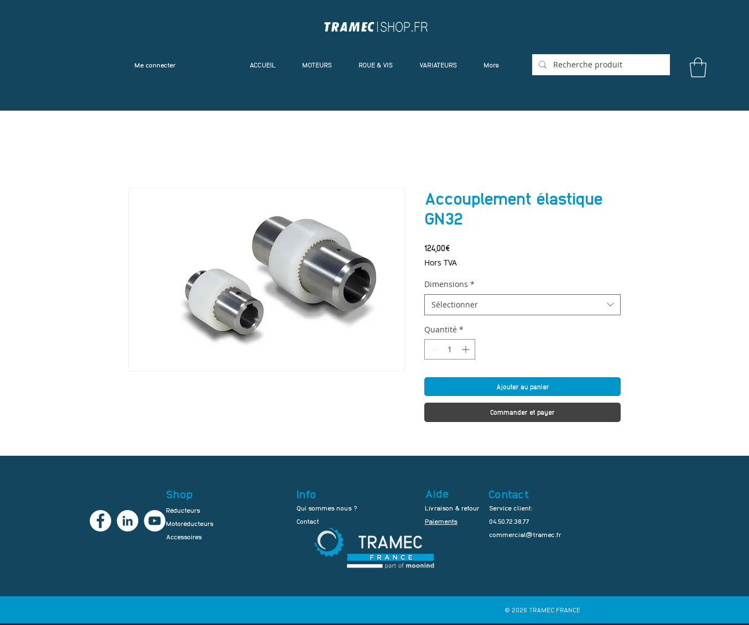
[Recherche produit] (600, 64)
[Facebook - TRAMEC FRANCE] (100, 521)
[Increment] (467, 349)
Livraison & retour (452, 508)
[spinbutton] (450, 349)
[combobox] (522, 304)
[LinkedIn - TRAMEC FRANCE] (127, 521)
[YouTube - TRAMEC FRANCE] (154, 521)
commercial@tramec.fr (525, 534)
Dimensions (449, 284)
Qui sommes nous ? (327, 508)
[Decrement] (433, 349)
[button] (698, 67)
